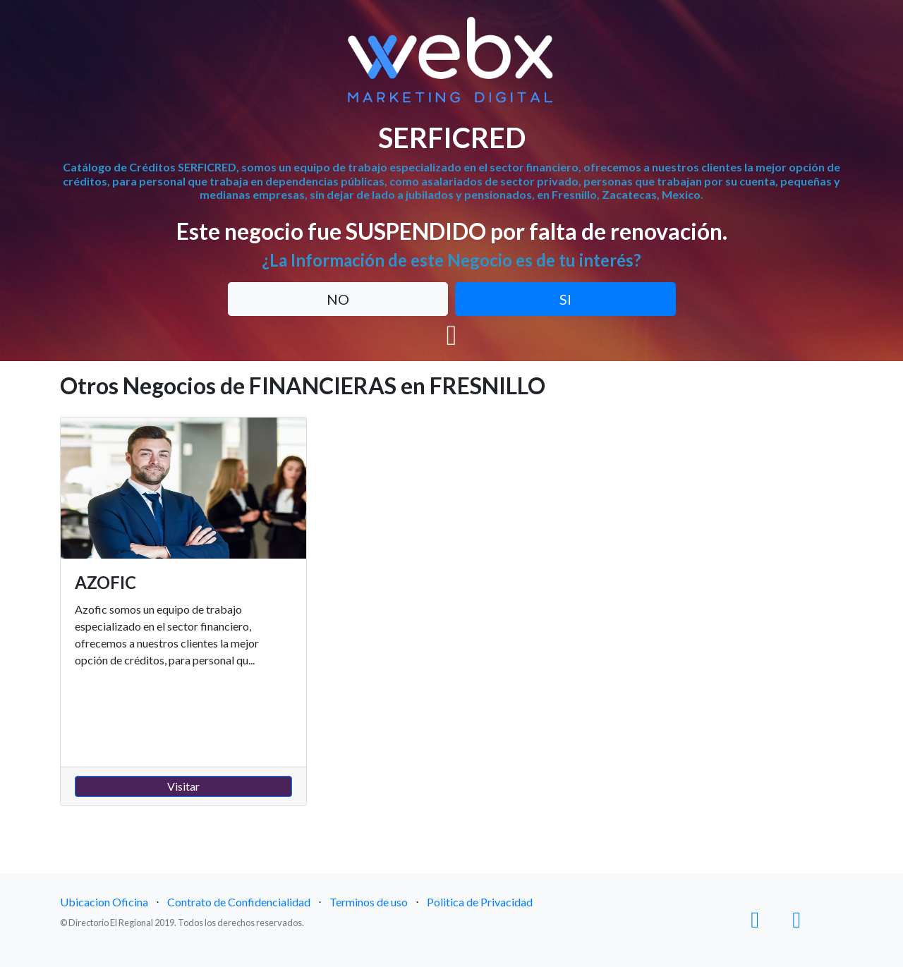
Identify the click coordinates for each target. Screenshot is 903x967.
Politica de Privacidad (480, 901)
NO (338, 299)
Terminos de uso (368, 901)
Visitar (183, 786)
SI (565, 299)
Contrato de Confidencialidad (238, 901)
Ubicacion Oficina (104, 901)
